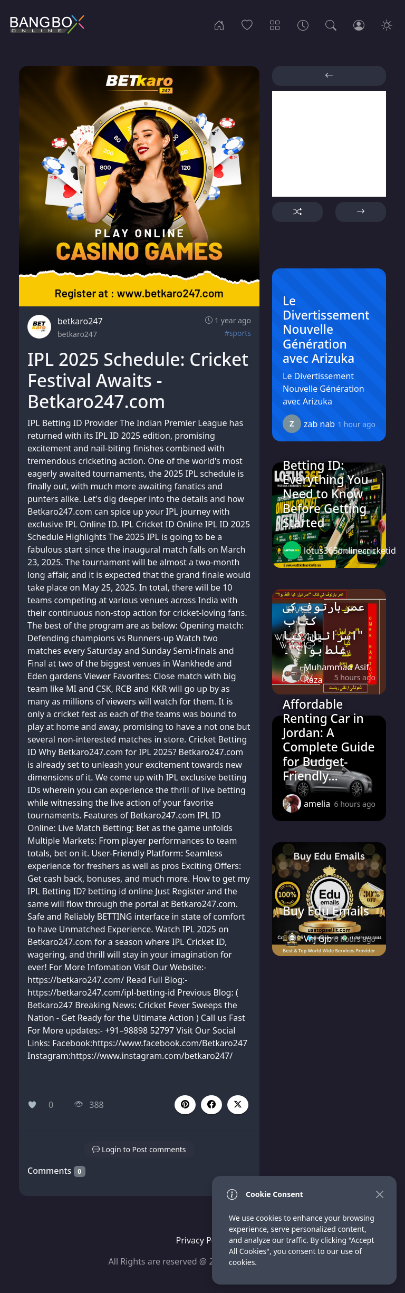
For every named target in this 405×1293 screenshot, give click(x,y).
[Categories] (275, 24)
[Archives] (303, 24)
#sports (238, 333)
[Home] (219, 24)
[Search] (331, 24)
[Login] (359, 24)
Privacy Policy (202, 1240)
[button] (211, 1104)
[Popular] (247, 24)
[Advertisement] (329, 144)
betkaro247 (80, 321)
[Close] (379, 1194)
